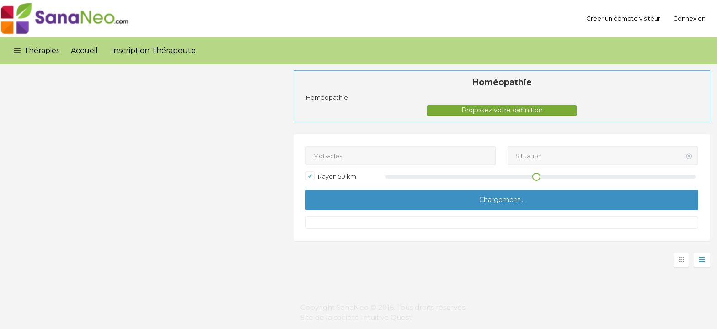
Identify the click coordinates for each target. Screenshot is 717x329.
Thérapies (41, 50)
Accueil (84, 50)
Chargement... (501, 200)
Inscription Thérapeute (153, 50)
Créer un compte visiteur (623, 18)
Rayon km (330, 175)
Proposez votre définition (502, 110)
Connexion (689, 18)
